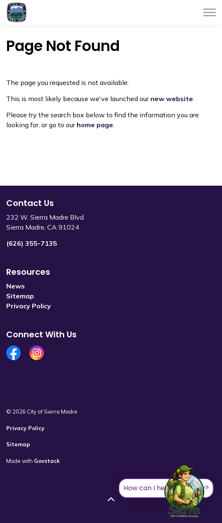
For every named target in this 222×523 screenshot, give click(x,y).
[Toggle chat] (184, 491)
